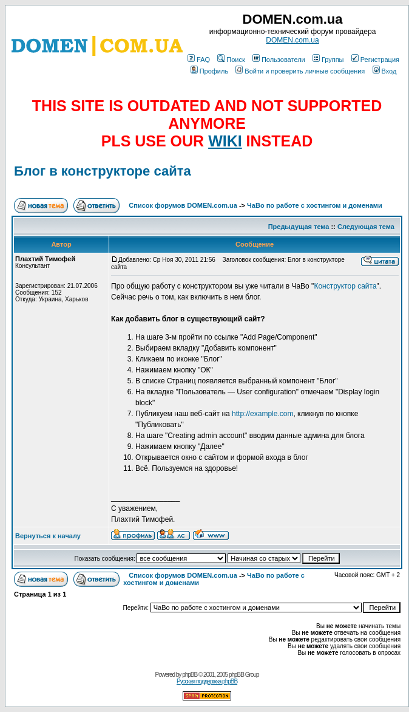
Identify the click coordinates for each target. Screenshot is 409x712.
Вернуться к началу (48, 535)
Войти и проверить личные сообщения (300, 71)
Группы (328, 59)
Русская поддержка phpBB (207, 681)
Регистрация (375, 59)
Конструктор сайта (345, 286)
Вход (385, 71)
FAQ (199, 59)
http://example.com (262, 413)
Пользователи (278, 59)
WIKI (225, 140)
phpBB (189, 674)
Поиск (231, 59)
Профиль (210, 71)
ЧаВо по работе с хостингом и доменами (314, 205)
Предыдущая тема (299, 226)
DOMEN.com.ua (292, 40)
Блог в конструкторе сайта (102, 171)
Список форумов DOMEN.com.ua (183, 205)
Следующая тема (365, 226)
